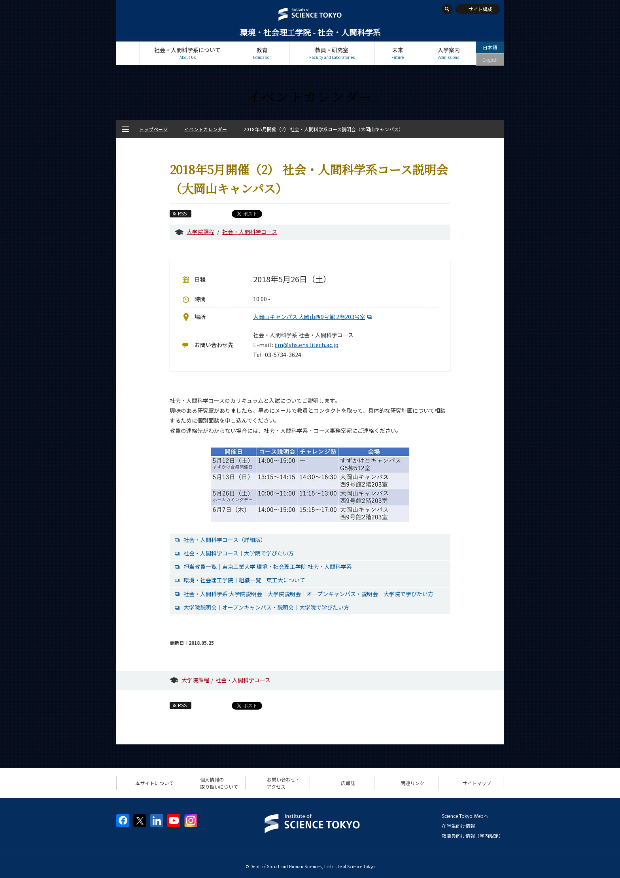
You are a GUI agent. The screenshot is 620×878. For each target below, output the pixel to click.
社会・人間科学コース (249, 232)
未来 (397, 53)
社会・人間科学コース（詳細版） (224, 540)
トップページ (128, 53)
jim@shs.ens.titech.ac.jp (306, 345)
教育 (262, 53)
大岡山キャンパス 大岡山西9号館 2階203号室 (313, 317)
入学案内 (448, 53)
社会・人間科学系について (187, 53)
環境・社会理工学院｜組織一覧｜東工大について (244, 580)
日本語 (490, 47)
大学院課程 (200, 232)
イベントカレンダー (205, 129)
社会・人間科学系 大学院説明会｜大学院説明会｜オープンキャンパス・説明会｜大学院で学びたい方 (308, 594)
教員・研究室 (331, 53)
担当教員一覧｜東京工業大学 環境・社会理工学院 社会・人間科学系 (267, 566)
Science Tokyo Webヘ (465, 815)
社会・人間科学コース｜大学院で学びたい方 (238, 553)
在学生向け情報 (458, 825)
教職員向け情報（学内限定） (472, 835)
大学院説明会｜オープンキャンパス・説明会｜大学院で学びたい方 (266, 607)
